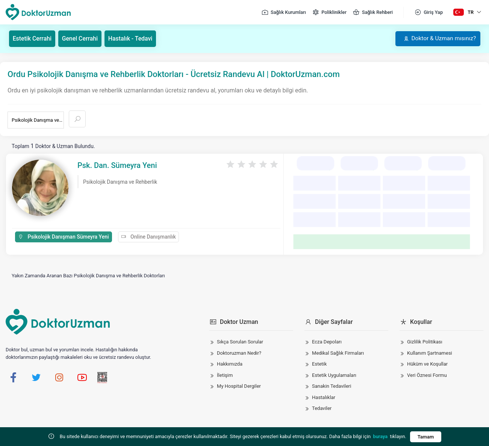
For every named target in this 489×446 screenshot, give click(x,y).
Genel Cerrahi (81, 38)
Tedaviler (322, 408)
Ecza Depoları (327, 342)
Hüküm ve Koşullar (427, 364)
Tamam (426, 437)
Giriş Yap (428, 12)
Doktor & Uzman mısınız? (438, 38)
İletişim (225, 375)
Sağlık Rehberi (373, 12)
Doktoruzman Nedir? (239, 353)
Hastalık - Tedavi (131, 38)
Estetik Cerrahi (32, 38)
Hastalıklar (323, 397)
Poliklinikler (329, 12)
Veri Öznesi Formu (427, 375)
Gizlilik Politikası (424, 342)
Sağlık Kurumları (283, 12)
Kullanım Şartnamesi (429, 353)
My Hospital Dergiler (239, 386)
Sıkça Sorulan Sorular (240, 342)
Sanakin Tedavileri (331, 386)
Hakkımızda (229, 364)
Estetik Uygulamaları (334, 375)
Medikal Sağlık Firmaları (338, 353)
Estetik (319, 364)
